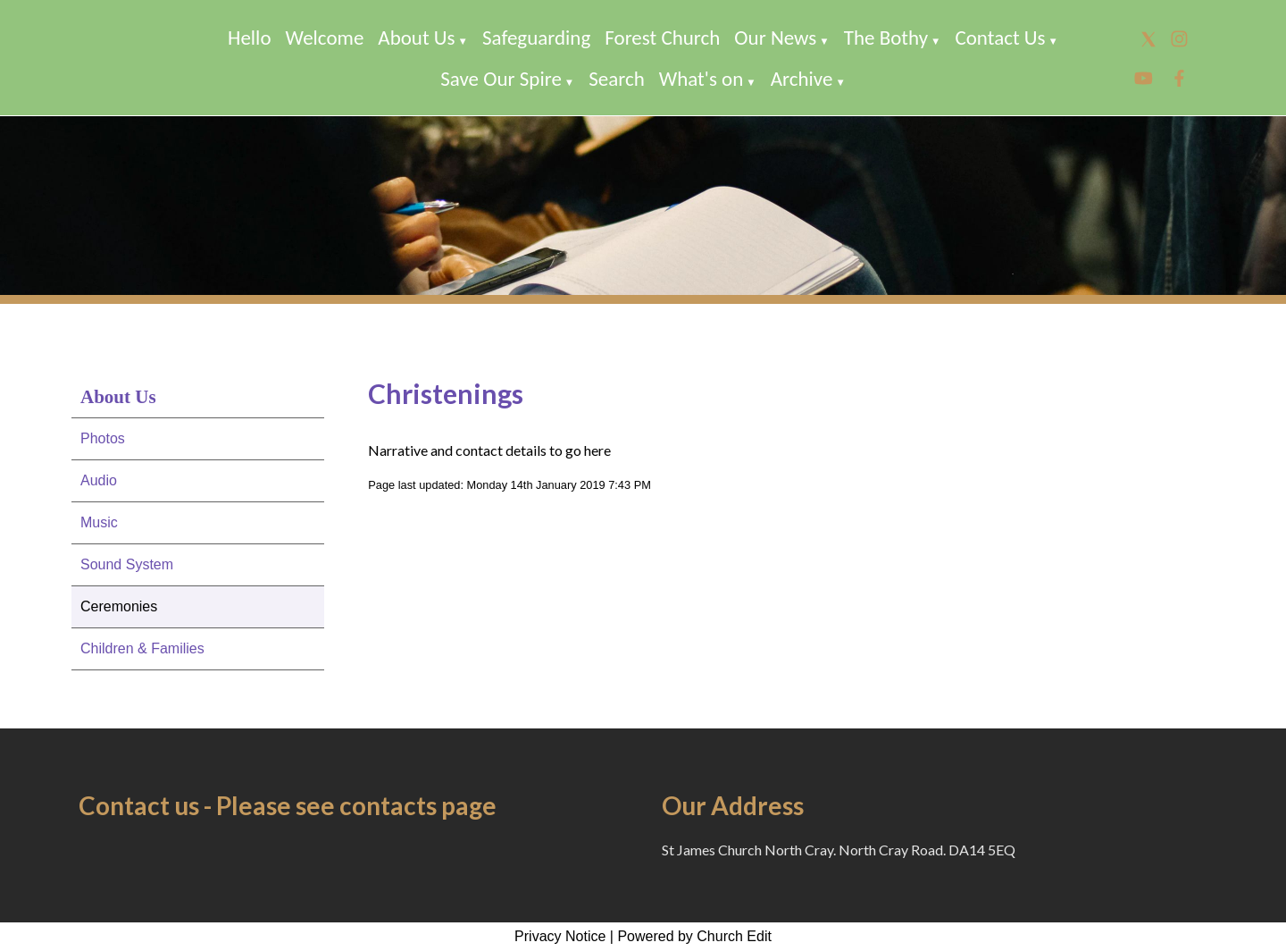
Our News (775, 37)
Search (617, 78)
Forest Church (662, 37)
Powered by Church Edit (694, 936)
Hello (249, 37)
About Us (416, 37)
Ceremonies (118, 606)
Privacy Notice (559, 936)
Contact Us (1000, 37)
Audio (98, 480)
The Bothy (886, 37)
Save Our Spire (501, 78)
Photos (102, 438)
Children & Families (142, 648)
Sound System (126, 564)
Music (99, 522)
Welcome (325, 37)
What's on (701, 78)
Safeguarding (536, 37)
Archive (802, 78)
